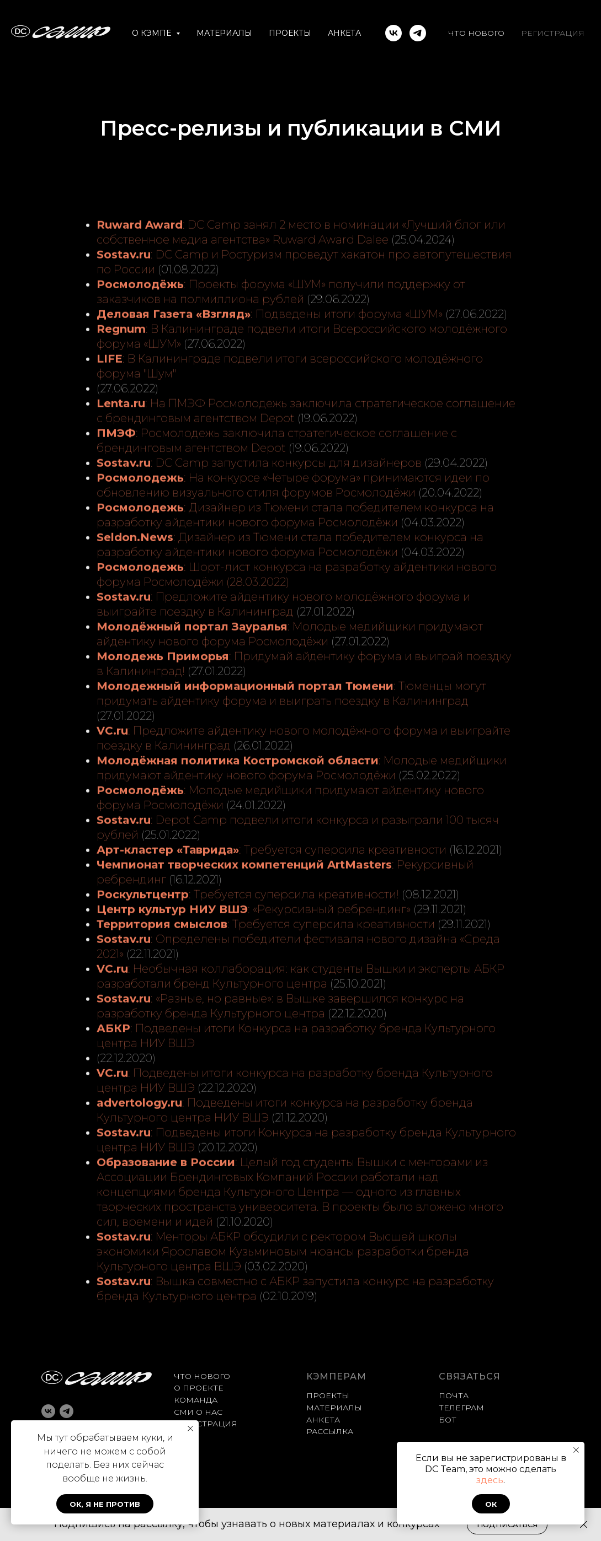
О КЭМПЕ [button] (152, 33)
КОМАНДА (195, 1400)
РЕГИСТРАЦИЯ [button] (552, 33)
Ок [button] (491, 1504)
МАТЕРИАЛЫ (224, 33)
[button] (507, 1524)
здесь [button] (489, 1480)
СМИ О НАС (198, 1412)
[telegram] (417, 33)
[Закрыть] (583, 1524)
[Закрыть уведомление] (576, 1450)
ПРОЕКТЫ (290, 33)
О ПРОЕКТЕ (199, 1388)
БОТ (447, 1420)
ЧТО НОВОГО (476, 33)
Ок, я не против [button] (105, 1504)
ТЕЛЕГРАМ (461, 1408)
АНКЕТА (344, 33)
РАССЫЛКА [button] (329, 1431)
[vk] (393, 33)
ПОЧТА (454, 1395)
